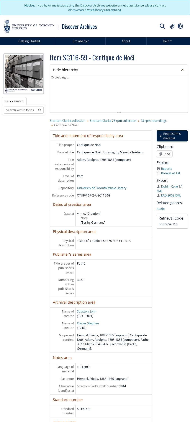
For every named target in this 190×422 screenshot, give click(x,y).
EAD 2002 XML (169, 195)
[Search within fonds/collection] (20, 110)
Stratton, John (86, 311)
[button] (172, 26)
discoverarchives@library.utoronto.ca (94, 10)
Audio (161, 209)
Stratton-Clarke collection (67, 121)
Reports (164, 169)
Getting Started (29, 41)
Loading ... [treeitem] (62, 77)
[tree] (119, 93)
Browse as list (168, 173)
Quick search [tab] (14, 101)
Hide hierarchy (65, 69)
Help (166, 41)
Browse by (80, 41)
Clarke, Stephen (88, 323)
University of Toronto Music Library (101, 188)
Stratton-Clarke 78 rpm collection (113, 121)
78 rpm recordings (154, 121)
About (126, 41)
